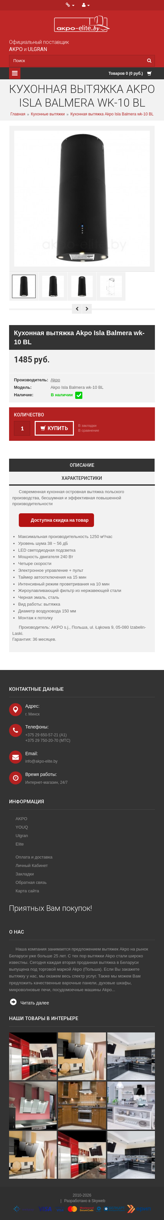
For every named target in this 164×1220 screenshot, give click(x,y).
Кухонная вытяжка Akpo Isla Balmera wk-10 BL (112, 114)
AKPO (21, 818)
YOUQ (22, 827)
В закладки (87, 425)
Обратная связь (31, 882)
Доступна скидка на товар (59, 520)
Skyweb (98, 1201)
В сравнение (88, 430)
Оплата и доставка (34, 857)
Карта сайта (27, 890)
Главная (17, 114)
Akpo (55, 379)
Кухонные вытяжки (47, 114)
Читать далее (34, 1002)
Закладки (25, 874)
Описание (82, 465)
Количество (29, 414)
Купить (54, 428)
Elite (20, 844)
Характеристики (82, 478)
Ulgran (22, 835)
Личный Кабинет (32, 865)
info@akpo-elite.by (41, 761)
